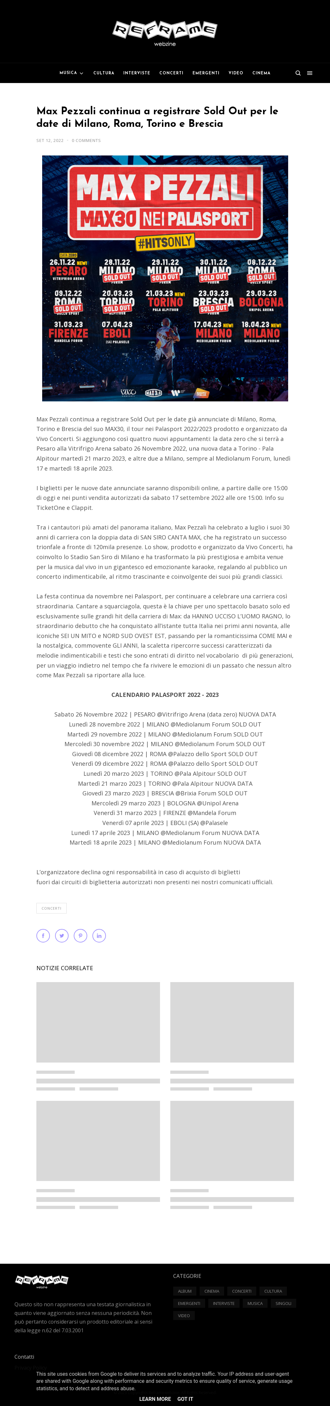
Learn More (155, 1399)
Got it (185, 1399)
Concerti (51, 908)
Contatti (24, 1356)
